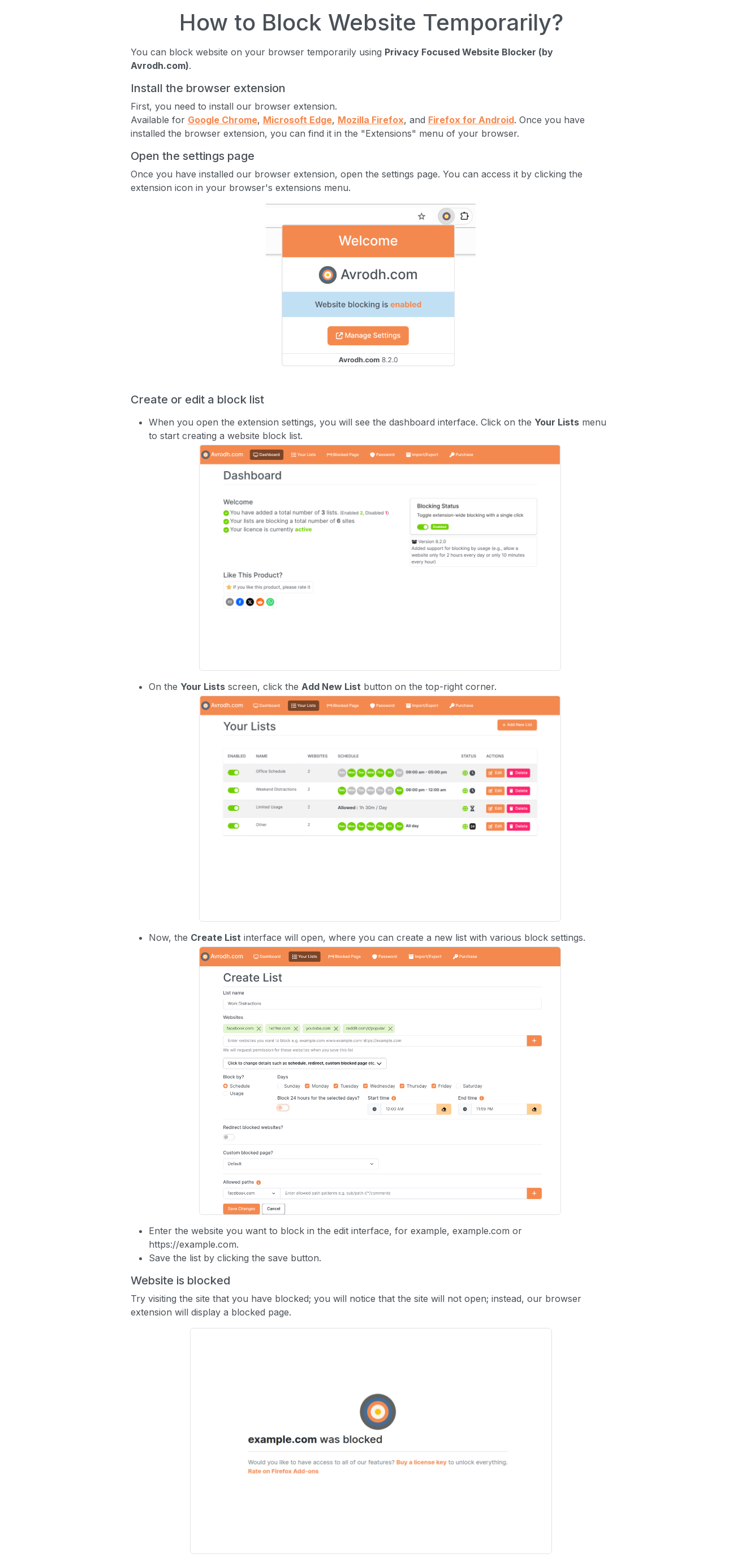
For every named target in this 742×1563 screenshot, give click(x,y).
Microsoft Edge (297, 119)
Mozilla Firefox (371, 119)
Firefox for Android (471, 119)
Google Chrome (222, 119)
